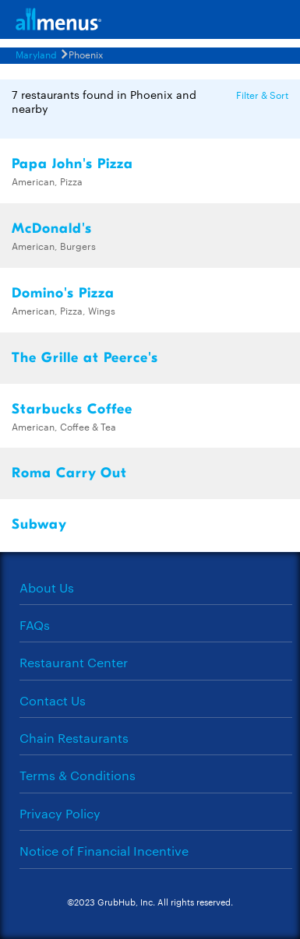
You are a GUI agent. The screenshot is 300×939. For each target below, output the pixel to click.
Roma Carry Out (69, 473)
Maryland (36, 54)
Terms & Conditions (77, 775)
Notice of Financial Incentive (104, 850)
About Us (46, 587)
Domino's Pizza (63, 293)
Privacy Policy (60, 813)
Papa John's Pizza (72, 164)
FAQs (34, 625)
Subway (39, 524)
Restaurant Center (73, 662)
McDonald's (52, 228)
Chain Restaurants (74, 738)
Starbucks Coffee (72, 409)
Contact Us (52, 700)
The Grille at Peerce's (85, 358)
